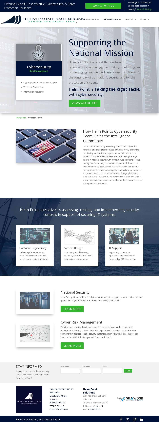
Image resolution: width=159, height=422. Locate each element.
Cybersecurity (110, 20)
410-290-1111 (96, 406)
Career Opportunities (61, 389)
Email (105, 366)
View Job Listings (144, 9)
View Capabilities (84, 103)
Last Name (86, 366)
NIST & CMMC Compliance (82, 20)
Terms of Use (57, 406)
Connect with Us (59, 409)
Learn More (72, 309)
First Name (65, 366)
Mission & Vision (58, 396)
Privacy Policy (57, 402)
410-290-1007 (94, 409)
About (143, 20)
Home (63, 20)
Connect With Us (103, 5)
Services (129, 20)
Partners (55, 392)
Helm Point (21, 117)
